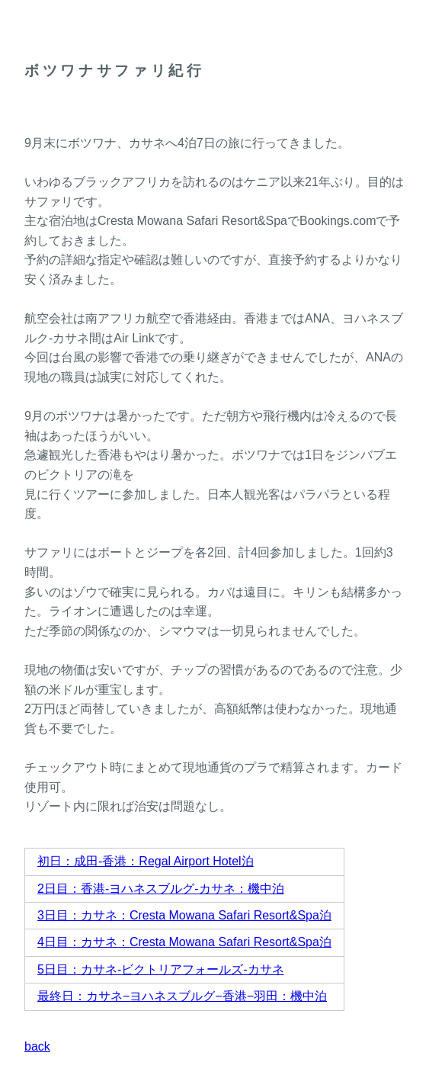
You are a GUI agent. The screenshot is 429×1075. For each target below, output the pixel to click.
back (37, 1046)
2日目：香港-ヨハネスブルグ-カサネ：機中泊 (160, 888)
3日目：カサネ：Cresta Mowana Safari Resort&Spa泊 (184, 915)
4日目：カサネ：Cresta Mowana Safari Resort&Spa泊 (184, 941)
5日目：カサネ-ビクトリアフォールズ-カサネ (160, 969)
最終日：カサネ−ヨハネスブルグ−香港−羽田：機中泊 (182, 996)
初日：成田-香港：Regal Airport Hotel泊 (145, 861)
